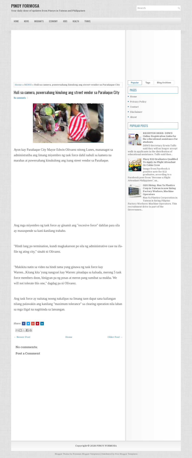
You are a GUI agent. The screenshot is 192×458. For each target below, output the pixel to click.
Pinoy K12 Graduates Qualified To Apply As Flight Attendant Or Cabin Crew (160, 162)
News (26, 21)
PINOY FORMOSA (25, 5)
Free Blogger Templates (126, 454)
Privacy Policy (138, 101)
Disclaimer (136, 112)
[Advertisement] (68, 57)
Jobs (65, 21)
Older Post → (115, 337)
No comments (20, 97)
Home (16, 21)
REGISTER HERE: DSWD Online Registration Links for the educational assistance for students (160, 137)
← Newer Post (22, 337)
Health (76, 21)
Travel (87, 21)
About (133, 117)
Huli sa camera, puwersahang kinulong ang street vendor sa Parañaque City (66, 92)
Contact (134, 106)
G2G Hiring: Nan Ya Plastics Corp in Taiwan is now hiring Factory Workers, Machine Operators (159, 190)
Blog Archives (164, 82)
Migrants (39, 21)
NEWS (28, 84)
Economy (53, 21)
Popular (135, 82)
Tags (148, 82)
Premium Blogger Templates (86, 454)
